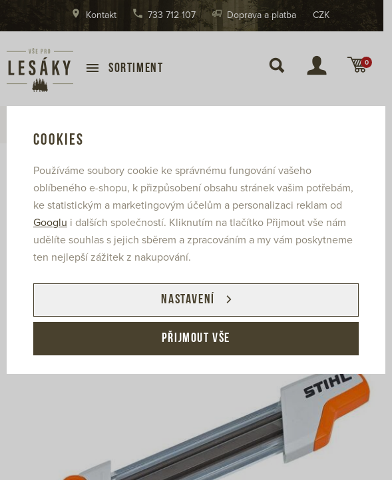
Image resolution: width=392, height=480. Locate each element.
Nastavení (187, 300)
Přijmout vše (196, 338)
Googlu (50, 222)
